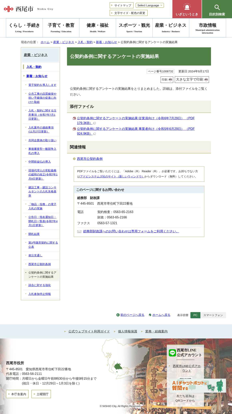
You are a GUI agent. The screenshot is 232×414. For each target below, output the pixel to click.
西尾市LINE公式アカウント (187, 368)
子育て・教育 (61, 28)
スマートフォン (213, 315)
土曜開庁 (43, 394)
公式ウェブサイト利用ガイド (89, 331)
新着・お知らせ (106, 42)
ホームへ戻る (161, 314)
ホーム (45, 42)
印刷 (164, 79)
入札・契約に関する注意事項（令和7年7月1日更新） (42, 114)
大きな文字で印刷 (189, 79)
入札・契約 (85, 42)
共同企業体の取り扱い (42, 140)
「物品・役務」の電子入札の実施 (42, 206)
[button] (187, 9)
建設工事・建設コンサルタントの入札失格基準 (42, 191)
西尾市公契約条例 (90, 158)
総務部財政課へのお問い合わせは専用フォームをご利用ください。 (131, 231)
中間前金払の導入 (39, 161)
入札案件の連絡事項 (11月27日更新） (41, 129)
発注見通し (35, 255)
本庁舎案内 (18, 394)
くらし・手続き (24, 28)
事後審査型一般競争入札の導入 (42, 151)
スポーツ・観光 (134, 28)
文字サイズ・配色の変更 (129, 13)
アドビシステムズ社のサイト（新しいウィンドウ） (112, 176)
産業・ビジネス (63, 42)
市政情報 (207, 28)
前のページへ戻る (132, 314)
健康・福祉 (97, 28)
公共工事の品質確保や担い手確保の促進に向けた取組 (42, 98)
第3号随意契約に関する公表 (43, 244)
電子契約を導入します (42, 85)
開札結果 (34, 234)
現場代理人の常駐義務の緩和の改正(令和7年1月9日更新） (43, 174)
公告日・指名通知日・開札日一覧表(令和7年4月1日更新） (43, 221)
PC (195, 315)
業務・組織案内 (156, 331)
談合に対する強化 (39, 285)
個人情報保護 (127, 331)
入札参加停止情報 (39, 294)
